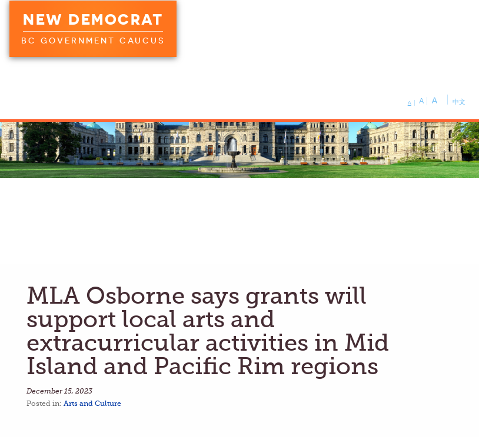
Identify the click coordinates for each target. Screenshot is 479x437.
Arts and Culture (92, 403)
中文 (459, 101)
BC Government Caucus (93, 40)
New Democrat (93, 19)
